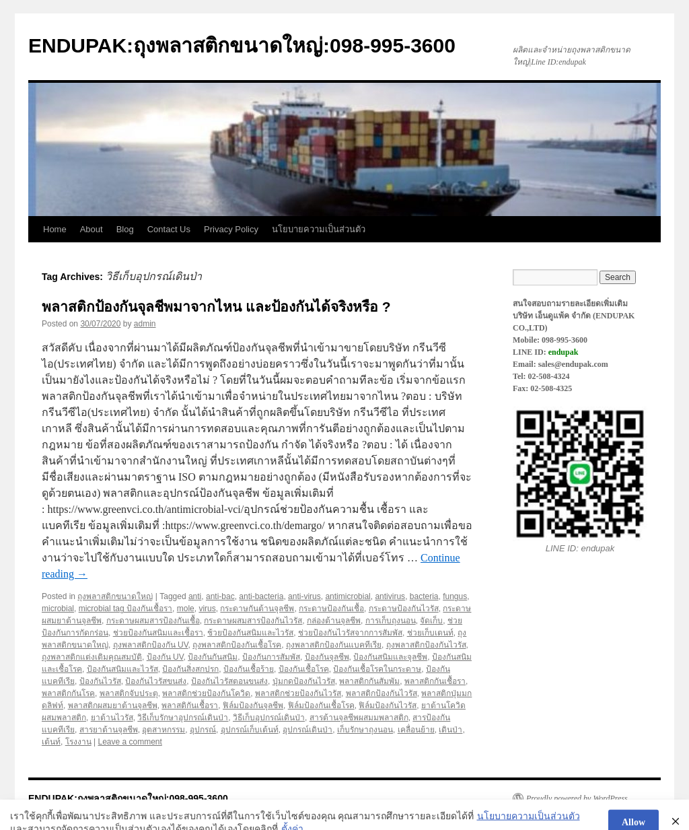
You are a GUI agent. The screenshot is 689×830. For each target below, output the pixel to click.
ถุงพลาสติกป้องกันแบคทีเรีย (334, 645)
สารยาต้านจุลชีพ (108, 729)
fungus (455, 596)
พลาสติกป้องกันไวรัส (381, 693)
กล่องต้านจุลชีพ (334, 620)
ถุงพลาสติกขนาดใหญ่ (115, 596)
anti (194, 596)
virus (206, 608)
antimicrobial (347, 596)
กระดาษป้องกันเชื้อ (331, 608)
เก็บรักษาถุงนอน (365, 729)
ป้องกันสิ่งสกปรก (190, 669)
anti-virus (304, 596)
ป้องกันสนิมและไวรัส (122, 669)
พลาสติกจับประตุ (129, 693)
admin (145, 323)
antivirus (390, 596)
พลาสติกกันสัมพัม (369, 681)
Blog (125, 229)
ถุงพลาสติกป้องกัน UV (150, 645)
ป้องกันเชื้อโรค (304, 669)
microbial (58, 608)
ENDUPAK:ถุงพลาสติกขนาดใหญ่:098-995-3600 (242, 45)
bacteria (424, 596)
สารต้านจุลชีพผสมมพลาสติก (359, 717)
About (91, 229)
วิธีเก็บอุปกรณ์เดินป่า (269, 717)
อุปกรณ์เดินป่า (307, 729)
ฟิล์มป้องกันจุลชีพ (253, 705)
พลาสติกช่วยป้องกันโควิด (206, 693)
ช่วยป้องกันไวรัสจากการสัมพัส (350, 632)
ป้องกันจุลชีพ (327, 657)
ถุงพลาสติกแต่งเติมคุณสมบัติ (92, 657)
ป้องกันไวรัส (100, 681)
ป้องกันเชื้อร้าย (248, 669)
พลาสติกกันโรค (68, 693)
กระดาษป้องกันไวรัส (404, 608)
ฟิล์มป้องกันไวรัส (387, 705)
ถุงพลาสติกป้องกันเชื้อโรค (236, 645)
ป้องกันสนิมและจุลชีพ (390, 657)
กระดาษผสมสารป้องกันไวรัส (253, 620)
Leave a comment (129, 742)
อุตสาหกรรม (163, 729)
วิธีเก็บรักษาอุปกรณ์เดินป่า (182, 717)
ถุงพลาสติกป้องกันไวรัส (426, 645)
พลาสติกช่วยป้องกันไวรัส (298, 693)
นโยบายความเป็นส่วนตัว (318, 229)
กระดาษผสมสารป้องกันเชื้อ (153, 620)
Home (55, 229)
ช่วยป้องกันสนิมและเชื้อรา (158, 632)
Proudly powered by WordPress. (578, 798)
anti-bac (220, 596)
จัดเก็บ (431, 620)
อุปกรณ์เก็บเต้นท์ (250, 729)
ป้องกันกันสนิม (213, 657)
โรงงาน (78, 742)
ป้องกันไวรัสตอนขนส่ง (229, 681)
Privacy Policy (231, 229)
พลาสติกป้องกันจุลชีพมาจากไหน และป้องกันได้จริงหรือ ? (216, 306)
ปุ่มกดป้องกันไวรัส (304, 681)
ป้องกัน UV (165, 657)
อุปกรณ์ (203, 729)
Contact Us (168, 229)
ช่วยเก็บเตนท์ (430, 632)
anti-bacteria (261, 596)
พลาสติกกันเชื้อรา (435, 681)
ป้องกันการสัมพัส (271, 657)
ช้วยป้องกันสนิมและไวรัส (250, 632)
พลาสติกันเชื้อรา (189, 705)
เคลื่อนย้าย (416, 729)
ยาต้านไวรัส (112, 717)
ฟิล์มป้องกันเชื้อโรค (321, 705)
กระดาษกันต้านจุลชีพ (257, 608)
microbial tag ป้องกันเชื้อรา (125, 608)
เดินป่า (450, 729)
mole (185, 608)
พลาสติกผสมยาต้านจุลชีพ (112, 705)
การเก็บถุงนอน (390, 620)
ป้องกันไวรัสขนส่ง (155, 681)
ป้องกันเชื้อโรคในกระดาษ (377, 669)
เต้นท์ (51, 742)
